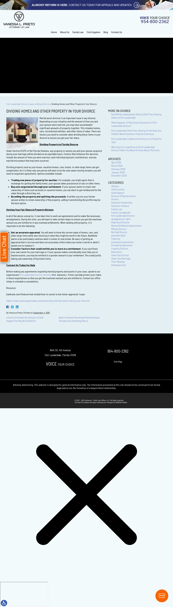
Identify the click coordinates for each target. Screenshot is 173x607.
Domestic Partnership (121, 202)
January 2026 (118, 172)
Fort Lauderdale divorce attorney (35, 274)
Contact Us (116, 32)
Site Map (118, 361)
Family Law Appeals (120, 212)
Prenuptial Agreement (121, 245)
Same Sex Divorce (120, 255)
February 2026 (118, 168)
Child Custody (117, 189)
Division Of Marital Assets (123, 195)
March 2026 (117, 165)
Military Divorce (118, 228)
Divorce (46, 104)
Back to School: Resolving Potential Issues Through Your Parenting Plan (79, 319)
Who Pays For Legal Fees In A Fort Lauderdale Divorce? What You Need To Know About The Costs (135, 148)
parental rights (118, 235)
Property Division (119, 248)
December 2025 (119, 175)
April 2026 (116, 162)
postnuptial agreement (122, 241)
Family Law (78, 32)
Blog (106, 32)
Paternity (115, 238)
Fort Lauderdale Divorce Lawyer (20, 104)
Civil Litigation (93, 32)
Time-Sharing (117, 261)
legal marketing (98, 402)
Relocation (116, 251)
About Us (64, 32)
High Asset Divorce (120, 222)
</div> (24, 594)
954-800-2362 (155, 21)
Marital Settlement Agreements (126, 225)
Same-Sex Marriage (121, 258)
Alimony (115, 186)
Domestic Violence (120, 205)
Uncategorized (118, 264)
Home (54, 32)
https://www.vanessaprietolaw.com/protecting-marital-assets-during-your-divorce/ (48, 300)
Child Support (117, 192)
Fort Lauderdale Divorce (123, 215)
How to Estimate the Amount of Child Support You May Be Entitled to (24, 319)
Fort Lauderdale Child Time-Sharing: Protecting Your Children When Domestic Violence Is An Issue (136, 132)
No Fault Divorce (119, 232)
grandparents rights (121, 218)
